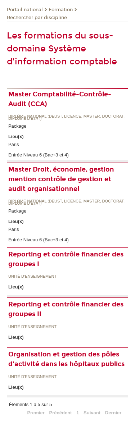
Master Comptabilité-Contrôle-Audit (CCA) (59, 99)
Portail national (25, 10)
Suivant (92, 412)
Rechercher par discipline (37, 18)
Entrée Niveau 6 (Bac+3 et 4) (38, 155)
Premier (35, 412)
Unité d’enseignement (32, 276)
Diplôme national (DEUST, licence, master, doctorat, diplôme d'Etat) (66, 117)
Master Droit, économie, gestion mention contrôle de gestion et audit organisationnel (61, 179)
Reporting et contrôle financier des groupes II (65, 309)
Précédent (60, 412)
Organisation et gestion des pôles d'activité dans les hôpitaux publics (66, 359)
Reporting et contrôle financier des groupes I (65, 259)
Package (17, 126)
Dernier (113, 412)
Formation (61, 10)
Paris (13, 144)
